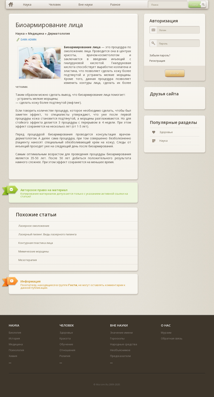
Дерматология (58, 33)
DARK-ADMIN (28, 39)
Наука (20, 33)
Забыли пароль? (159, 55)
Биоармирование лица (49, 25)
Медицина (36, 33)
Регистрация (157, 61)
